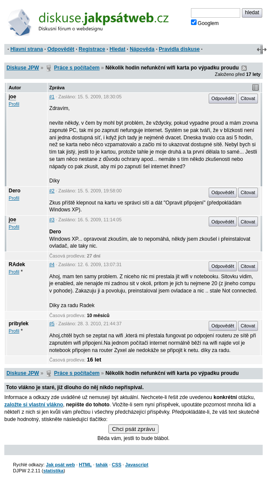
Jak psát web (60, 464)
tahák (101, 464)
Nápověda (142, 49)
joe (12, 97)
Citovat (248, 98)
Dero (14, 191)
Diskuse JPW (22, 68)
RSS (244, 68)
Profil (14, 104)
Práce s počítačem (76, 68)
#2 (51, 190)
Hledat (117, 49)
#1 (51, 96)
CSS (116, 464)
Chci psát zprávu (133, 429)
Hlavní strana (26, 49)
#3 (51, 219)
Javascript (136, 464)
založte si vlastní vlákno (33, 405)
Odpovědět (60, 49)
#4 (51, 264)
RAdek (17, 264)
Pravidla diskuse (179, 49)
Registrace (92, 49)
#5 (51, 323)
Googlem (205, 22)
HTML (85, 464)
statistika (53, 470)
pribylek (19, 324)
